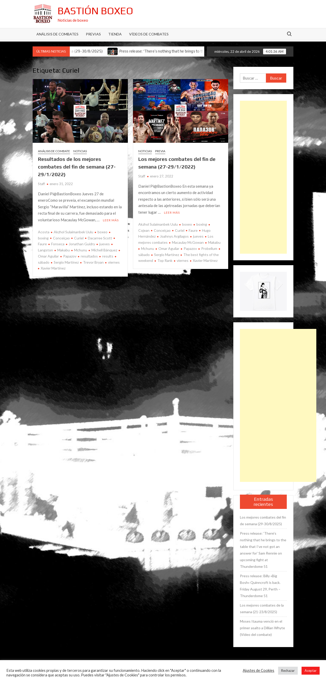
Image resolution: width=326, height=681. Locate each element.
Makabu (63, 250)
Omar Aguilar (168, 248)
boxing (201, 224)
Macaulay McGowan (188, 242)
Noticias (80, 151)
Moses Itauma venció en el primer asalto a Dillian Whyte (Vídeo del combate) (262, 628)
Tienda (115, 34)
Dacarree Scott (100, 238)
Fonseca (57, 244)
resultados (89, 256)
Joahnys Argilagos (174, 236)
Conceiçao (61, 238)
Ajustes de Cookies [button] (258, 670)
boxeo (102, 232)
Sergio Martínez (66, 262)
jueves (104, 244)
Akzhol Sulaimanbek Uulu (73, 232)
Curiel (79, 238)
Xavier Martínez (53, 268)
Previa (160, 151)
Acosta (43, 232)
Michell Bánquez (104, 250)
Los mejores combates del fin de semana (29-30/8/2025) (263, 520)
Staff (41, 184)
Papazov (69, 256)
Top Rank (164, 260)
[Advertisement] (263, 177)
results (107, 256)
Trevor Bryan (93, 262)
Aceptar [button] (311, 671)
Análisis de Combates (57, 34)
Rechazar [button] (288, 671)
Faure (193, 230)
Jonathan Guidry (82, 244)
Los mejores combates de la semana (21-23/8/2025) (262, 608)
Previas (93, 34)
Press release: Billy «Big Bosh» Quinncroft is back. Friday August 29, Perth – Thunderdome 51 (260, 586)
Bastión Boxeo (95, 11)
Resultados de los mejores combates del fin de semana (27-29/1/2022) (77, 166)
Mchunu (80, 250)
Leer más (111, 220)
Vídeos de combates (149, 34)
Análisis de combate (54, 151)
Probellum (209, 248)
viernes (114, 262)
